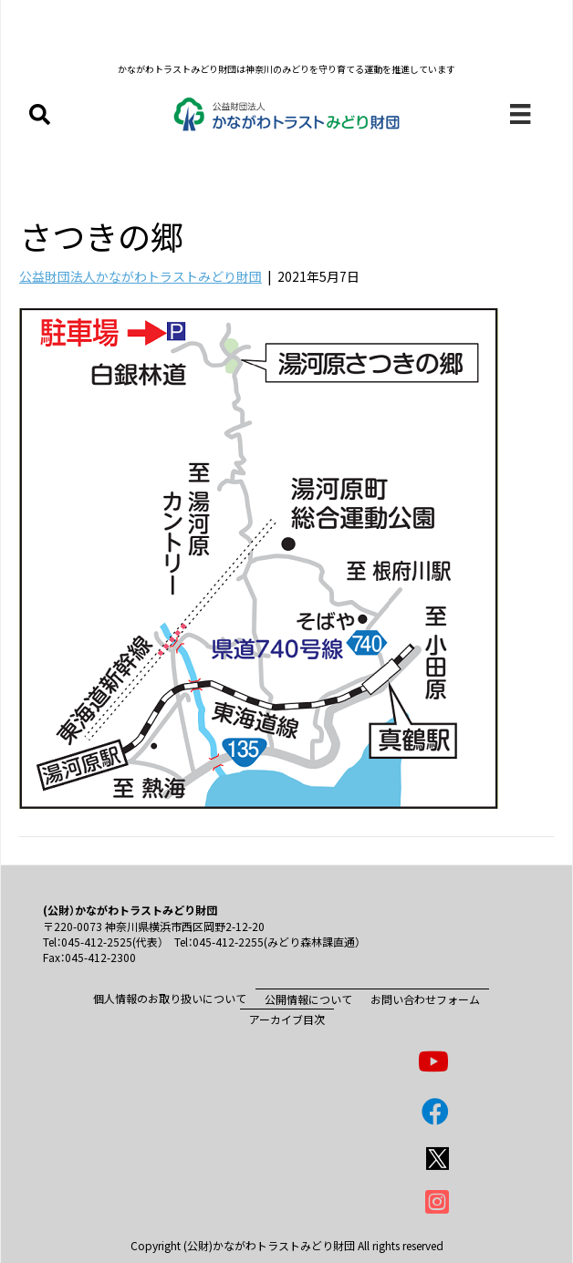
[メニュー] (520, 114)
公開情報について (308, 999)
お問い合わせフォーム (425, 999)
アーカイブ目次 (287, 1019)
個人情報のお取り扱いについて (169, 998)
